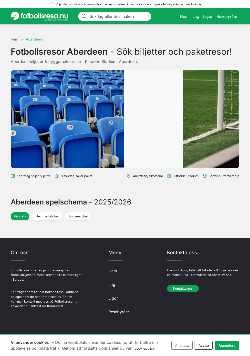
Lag (195, 16)
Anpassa (182, 345)
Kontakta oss (183, 288)
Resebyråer (227, 16)
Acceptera (227, 345)
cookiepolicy (145, 348)
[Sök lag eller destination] (119, 16)
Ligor (208, 16)
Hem (184, 16)
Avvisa (203, 345)
